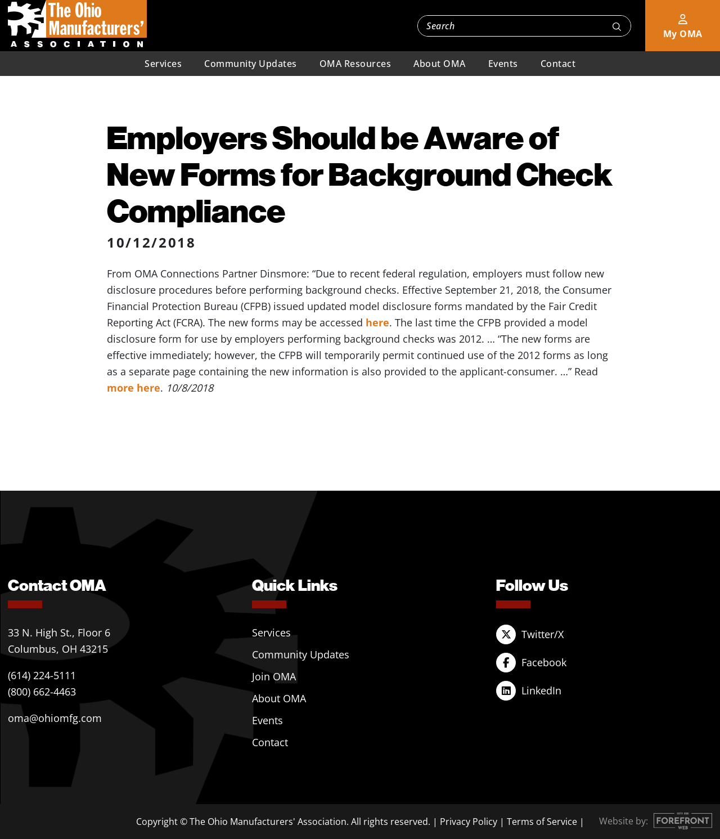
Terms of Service (542, 821)
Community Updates (250, 63)
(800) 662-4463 (42, 691)
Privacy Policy (468, 821)
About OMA (439, 63)
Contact (558, 63)
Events (503, 63)
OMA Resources (356, 63)
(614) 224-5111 (42, 675)
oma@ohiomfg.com (55, 718)
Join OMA (274, 676)
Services (163, 63)
